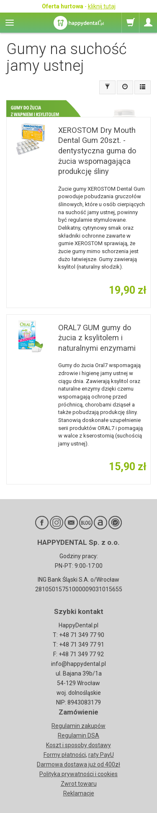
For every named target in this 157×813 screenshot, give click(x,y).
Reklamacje (78, 793)
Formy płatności (65, 754)
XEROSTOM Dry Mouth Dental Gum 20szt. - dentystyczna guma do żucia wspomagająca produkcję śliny (97, 151)
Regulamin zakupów (78, 725)
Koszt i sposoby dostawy (78, 745)
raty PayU (101, 754)
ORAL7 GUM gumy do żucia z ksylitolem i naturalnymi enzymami (97, 337)
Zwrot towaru (79, 783)
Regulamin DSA (78, 735)
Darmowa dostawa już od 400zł (78, 764)
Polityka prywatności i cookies (78, 774)
